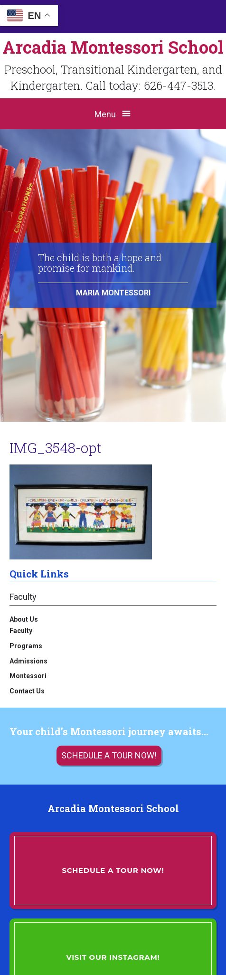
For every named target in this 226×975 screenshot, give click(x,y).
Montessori (28, 676)
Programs (25, 646)
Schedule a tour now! (109, 755)
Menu (105, 114)
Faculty (23, 597)
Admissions (28, 661)
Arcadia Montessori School (113, 47)
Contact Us (27, 691)
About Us (23, 619)
